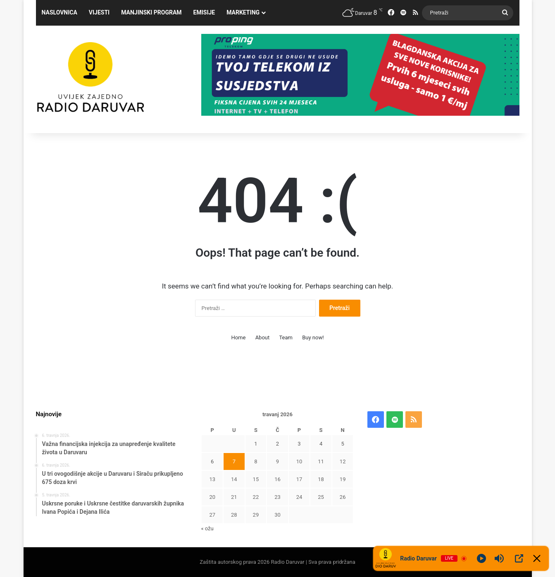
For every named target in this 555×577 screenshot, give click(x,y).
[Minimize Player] (537, 558)
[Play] (481, 558)
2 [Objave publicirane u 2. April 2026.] (277, 444)
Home (238, 337)
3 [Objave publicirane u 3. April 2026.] (299, 444)
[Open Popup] (519, 558)
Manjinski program (151, 12)
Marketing (243, 12)
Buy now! (313, 337)
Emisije (204, 12)
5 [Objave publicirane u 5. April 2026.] (342, 444)
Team (286, 337)
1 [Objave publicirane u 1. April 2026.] (255, 444)
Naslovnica (59, 12)
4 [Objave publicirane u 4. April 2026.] (320, 444)
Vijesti (99, 12)
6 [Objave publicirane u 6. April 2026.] (212, 461)
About (262, 337)
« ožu (207, 528)
